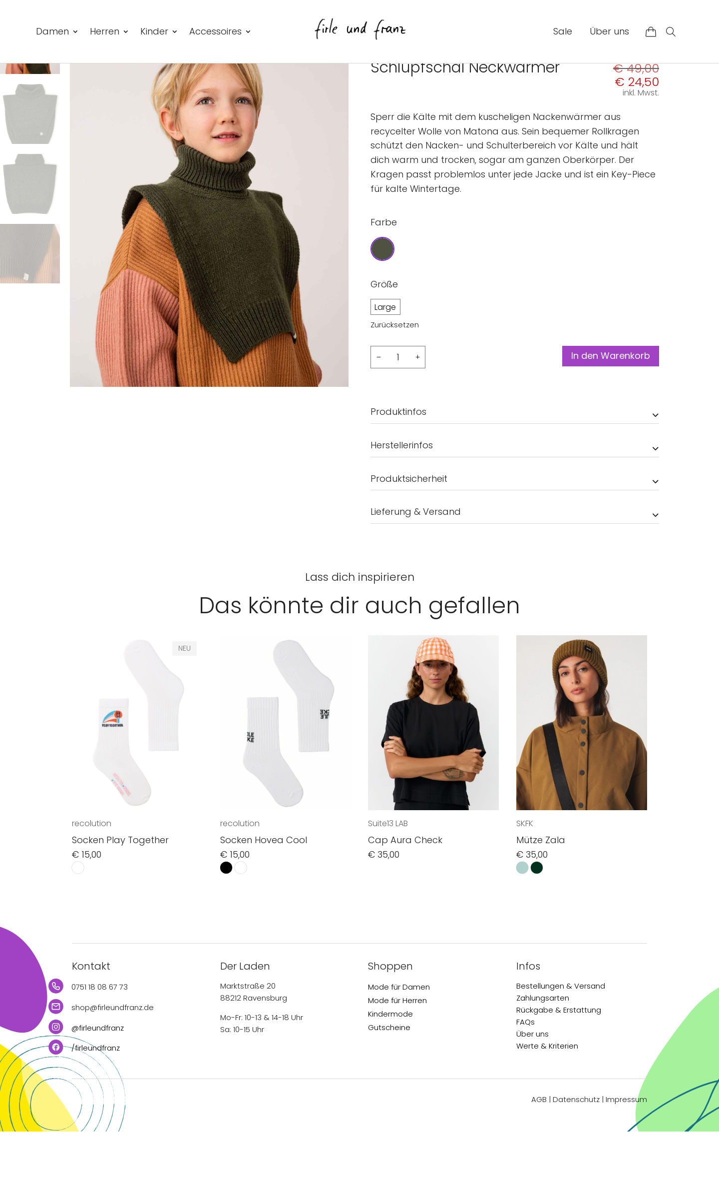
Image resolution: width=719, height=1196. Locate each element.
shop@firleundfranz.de (112, 1071)
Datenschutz (576, 1163)
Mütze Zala (540, 904)
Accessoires (215, 31)
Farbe (383, 285)
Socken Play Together (120, 904)
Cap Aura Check (405, 904)
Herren (104, 31)
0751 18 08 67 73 (99, 1051)
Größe (384, 347)
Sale (562, 31)
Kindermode (390, 1078)
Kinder (154, 31)
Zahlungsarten (542, 1062)
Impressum (626, 1163)
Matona (388, 108)
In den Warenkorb (603, 421)
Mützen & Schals (474, 85)
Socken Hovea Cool (263, 904)
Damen (52, 31)
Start (378, 85)
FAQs (525, 1086)
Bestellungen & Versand (560, 1050)
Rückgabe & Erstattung (558, 1074)
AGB (539, 1163)
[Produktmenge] (398, 420)
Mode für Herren (397, 1064)
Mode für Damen (399, 1051)
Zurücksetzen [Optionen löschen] (394, 388)
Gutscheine (389, 1091)
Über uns (609, 31)
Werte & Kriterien (547, 1110)
